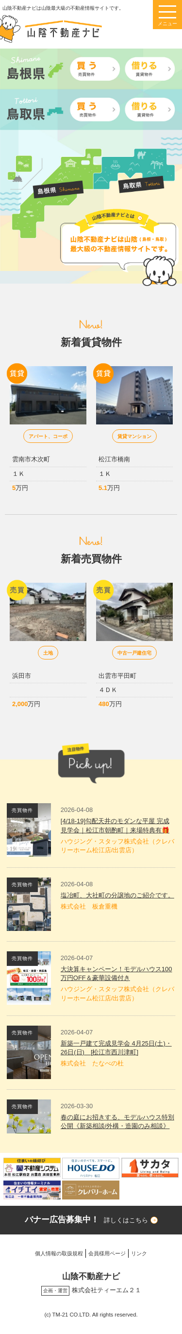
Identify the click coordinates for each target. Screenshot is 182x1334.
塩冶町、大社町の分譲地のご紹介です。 (117, 895)
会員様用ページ (107, 1253)
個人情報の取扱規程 (59, 1253)
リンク (139, 1253)
